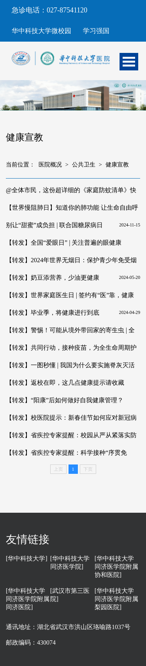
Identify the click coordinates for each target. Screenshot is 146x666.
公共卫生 (83, 164)
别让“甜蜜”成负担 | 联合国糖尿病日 (54, 225)
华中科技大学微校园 (41, 31)
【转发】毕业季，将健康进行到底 (52, 312)
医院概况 (50, 164)
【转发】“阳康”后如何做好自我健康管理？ (64, 400)
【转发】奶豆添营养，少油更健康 (52, 277)
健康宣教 (117, 164)
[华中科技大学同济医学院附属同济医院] (27, 598)
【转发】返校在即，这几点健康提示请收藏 (65, 382)
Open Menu (129, 61)
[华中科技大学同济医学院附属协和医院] (116, 566)
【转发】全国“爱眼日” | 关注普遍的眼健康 (63, 242)
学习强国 (96, 31)
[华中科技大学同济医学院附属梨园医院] (116, 598)
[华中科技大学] (26, 558)
